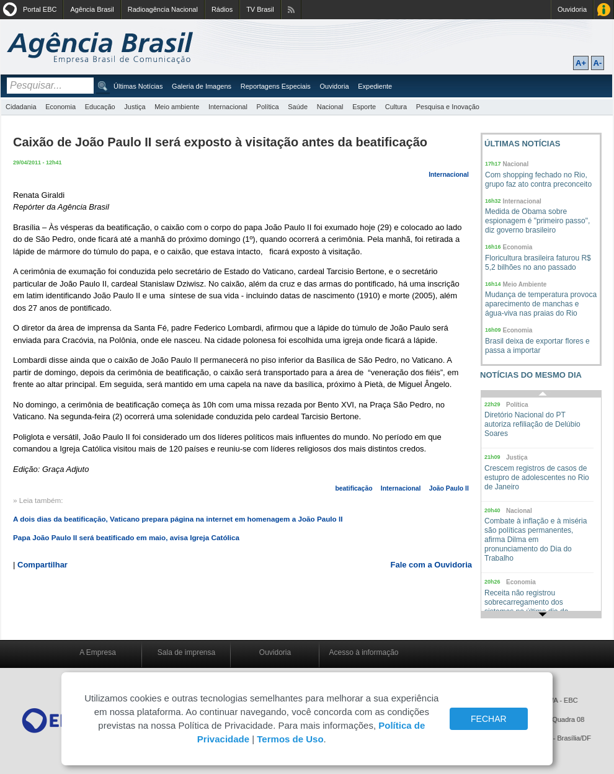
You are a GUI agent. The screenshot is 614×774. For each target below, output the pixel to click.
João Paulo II (449, 488)
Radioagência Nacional (163, 9)
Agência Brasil (91, 9)
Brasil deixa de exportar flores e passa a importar (537, 346)
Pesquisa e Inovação (447, 106)
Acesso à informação (363, 652)
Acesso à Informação (603, 9)
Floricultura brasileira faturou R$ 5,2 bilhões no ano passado (538, 263)
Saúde (298, 106)
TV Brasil (260, 9)
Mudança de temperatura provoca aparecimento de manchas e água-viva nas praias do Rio (541, 304)
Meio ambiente (176, 106)
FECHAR (489, 719)
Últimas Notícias (137, 86)
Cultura (396, 106)
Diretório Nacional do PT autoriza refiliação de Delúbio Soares (532, 424)
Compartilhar (42, 564)
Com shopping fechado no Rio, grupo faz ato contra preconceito (538, 180)
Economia (60, 106)
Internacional (227, 106)
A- (598, 63)
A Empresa (97, 652)
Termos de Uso (290, 739)
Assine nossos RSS (291, 9)
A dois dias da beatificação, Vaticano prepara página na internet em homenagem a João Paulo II (178, 519)
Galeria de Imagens (201, 86)
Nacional (330, 106)
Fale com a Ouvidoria (432, 564)
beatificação (353, 488)
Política (268, 106)
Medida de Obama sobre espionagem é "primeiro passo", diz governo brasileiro (537, 220)
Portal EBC (39, 9)
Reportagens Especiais (276, 86)
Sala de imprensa (186, 652)
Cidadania (21, 106)
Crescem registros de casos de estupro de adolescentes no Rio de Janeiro (536, 477)
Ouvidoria (572, 9)
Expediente (375, 86)
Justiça (134, 106)
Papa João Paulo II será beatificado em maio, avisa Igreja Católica (126, 537)
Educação (100, 106)
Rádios (222, 9)
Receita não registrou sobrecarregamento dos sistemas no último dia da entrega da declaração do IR (531, 607)
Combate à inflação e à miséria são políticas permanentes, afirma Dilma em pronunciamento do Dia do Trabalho (535, 540)
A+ (581, 63)
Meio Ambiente (525, 284)
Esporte (364, 106)
